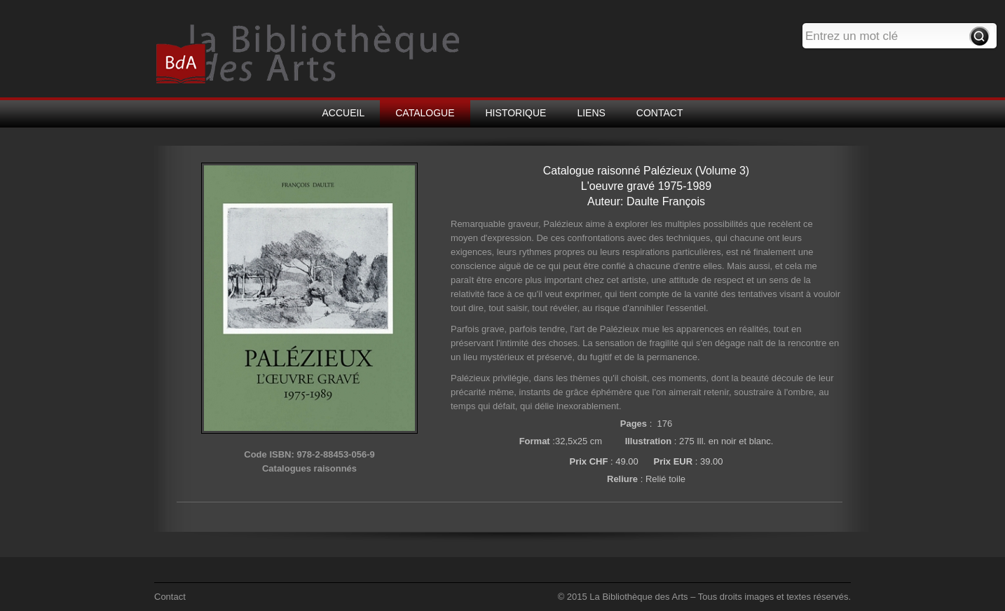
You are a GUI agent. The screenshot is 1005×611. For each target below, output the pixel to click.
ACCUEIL (343, 112)
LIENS (591, 112)
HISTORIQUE (516, 112)
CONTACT (659, 112)
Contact (170, 596)
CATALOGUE (424, 112)
